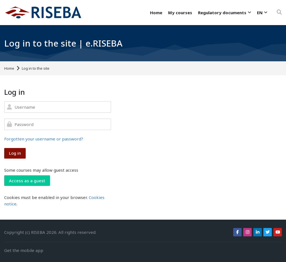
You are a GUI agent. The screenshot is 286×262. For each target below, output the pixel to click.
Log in (15, 153)
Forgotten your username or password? (43, 139)
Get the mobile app (23, 250)
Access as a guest (27, 180)
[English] (261, 12)
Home (9, 68)
